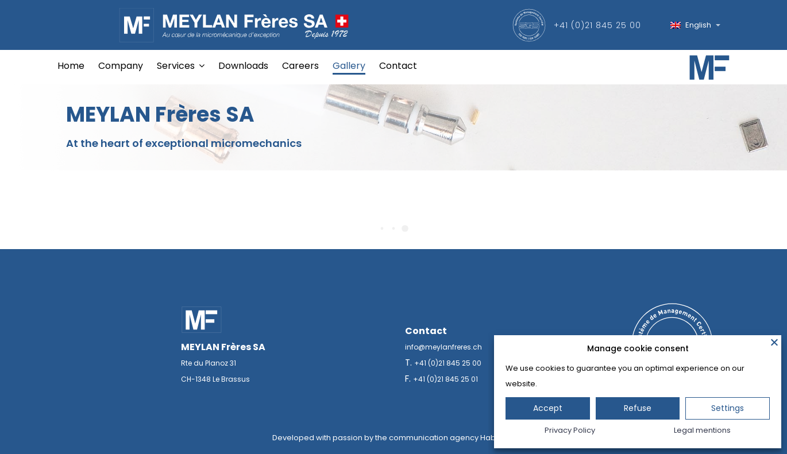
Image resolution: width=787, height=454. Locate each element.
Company (120, 65)
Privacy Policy (570, 430)
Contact (398, 65)
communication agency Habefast (452, 437)
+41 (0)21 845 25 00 (597, 25)
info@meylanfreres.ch (443, 347)
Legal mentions (702, 430)
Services (176, 65)
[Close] (774, 342)
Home (70, 65)
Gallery (349, 65)
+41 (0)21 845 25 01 (445, 379)
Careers (300, 65)
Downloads (243, 65)
